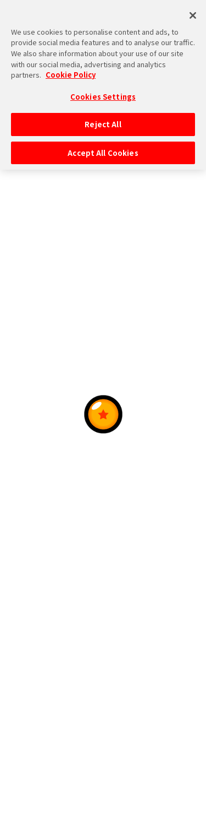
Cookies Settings (103, 88)
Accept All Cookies (103, 145)
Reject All (103, 116)
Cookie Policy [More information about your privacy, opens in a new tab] (71, 67)
